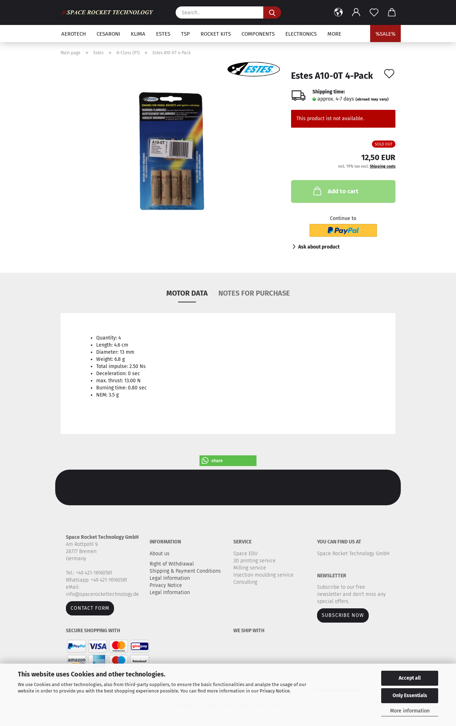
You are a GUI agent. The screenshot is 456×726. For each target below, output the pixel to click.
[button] (338, 12)
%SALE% (385, 34)
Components (258, 34)
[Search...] (272, 12)
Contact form (90, 608)
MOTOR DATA (187, 293)
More (334, 34)
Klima (138, 34)
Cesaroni (108, 34)
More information (410, 711)
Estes (163, 34)
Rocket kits (216, 34)
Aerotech (73, 34)
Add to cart (335, 190)
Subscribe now (343, 615)
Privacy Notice (275, 691)
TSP (185, 34)
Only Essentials (410, 695)
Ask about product (319, 247)
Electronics (301, 34)
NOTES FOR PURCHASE (254, 293)
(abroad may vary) (372, 99)
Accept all (410, 678)
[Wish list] (374, 12)
